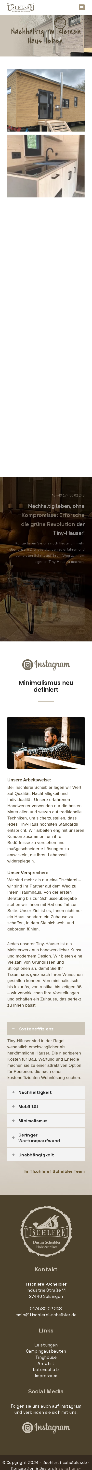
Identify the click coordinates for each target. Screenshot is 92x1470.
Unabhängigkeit (36, 1155)
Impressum (46, 1375)
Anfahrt (46, 1363)
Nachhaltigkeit (35, 1092)
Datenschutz (46, 1369)
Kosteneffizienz (36, 1029)
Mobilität (28, 1106)
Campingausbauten (46, 1351)
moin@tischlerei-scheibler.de (46, 1314)
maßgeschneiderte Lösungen (35, 848)
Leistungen (46, 1345)
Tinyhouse (46, 1357)
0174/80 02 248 (46, 1308)
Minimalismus (33, 1120)
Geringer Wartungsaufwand (39, 1137)
